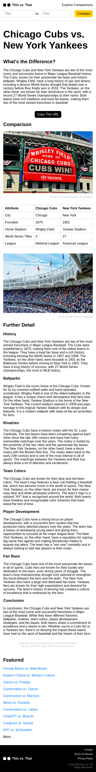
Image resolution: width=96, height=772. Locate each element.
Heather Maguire (70, 197)
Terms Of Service (83, 754)
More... (8, 736)
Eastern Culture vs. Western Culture (29, 675)
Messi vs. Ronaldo (16, 702)
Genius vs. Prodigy (16, 682)
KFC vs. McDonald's (17, 730)
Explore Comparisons (77, 5)
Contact (89, 749)
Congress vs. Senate (18, 723)
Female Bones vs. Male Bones (25, 668)
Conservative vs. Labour (20, 709)
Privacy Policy (85, 758)
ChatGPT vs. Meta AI (18, 716)
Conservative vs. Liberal (20, 689)
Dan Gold (73, 316)
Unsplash (88, 197)
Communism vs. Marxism (21, 696)
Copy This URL (48, 114)
